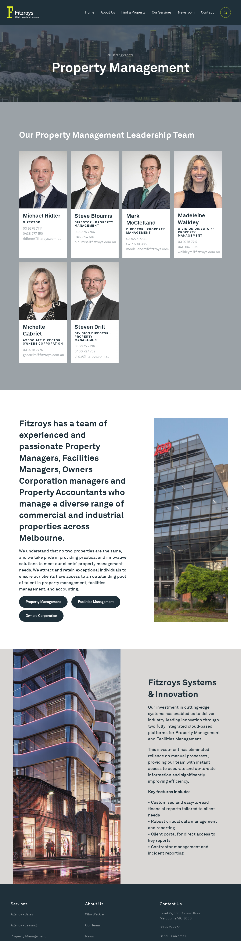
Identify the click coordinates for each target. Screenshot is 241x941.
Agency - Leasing (24, 925)
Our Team (92, 925)
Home (89, 13)
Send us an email (173, 936)
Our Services (161, 13)
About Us (107, 13)
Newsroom (185, 13)
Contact (207, 13)
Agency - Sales (22, 914)
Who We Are (94, 914)
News (89, 936)
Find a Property (133, 13)
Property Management (28, 936)
